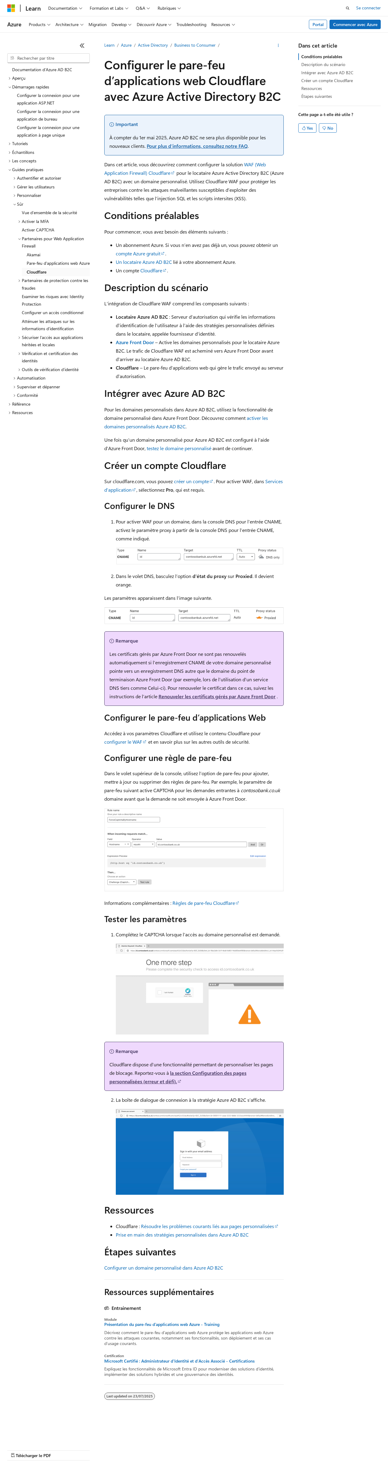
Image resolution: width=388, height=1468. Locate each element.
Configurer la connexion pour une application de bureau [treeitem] (48, 115)
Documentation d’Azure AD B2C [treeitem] (42, 69)
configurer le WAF (123, 742)
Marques (50, 1450)
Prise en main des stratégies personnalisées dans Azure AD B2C (182, 1234)
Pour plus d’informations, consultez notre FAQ (197, 146)
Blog (143, 1441)
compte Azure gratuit (138, 253)
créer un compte (191, 481)
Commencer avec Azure (355, 24)
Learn (109, 45)
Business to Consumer (195, 45)
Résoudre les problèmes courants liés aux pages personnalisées (207, 1226)
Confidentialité (204, 1441)
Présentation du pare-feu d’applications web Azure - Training (161, 1324)
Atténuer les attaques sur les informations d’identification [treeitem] (48, 325)
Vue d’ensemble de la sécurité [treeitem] (49, 212)
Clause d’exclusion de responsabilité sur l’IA (47, 1441)
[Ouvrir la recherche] (348, 8)
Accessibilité (18, 1450)
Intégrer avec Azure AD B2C (327, 72)
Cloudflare (151, 270)
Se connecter (368, 8)
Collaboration (171, 1441)
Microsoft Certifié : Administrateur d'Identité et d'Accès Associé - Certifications (179, 1361)
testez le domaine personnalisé (179, 448)
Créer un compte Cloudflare (327, 80)
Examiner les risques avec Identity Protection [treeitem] (53, 300)
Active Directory (153, 45)
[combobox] (48, 58)
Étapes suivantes (316, 96)
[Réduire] (82, 45)
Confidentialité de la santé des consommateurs (272, 1441)
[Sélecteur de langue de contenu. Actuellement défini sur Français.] (21, 1427)
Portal (318, 24)
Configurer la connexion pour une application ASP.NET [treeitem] (48, 99)
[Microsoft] (11, 8)
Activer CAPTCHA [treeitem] (38, 230)
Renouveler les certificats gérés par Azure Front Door (217, 696)
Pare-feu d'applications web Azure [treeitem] (58, 263)
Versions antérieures (113, 1441)
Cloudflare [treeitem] (36, 272)
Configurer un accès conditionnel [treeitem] (52, 312)
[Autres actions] (278, 45)
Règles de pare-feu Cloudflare (203, 903)
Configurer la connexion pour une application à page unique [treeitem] (48, 131)
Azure (126, 45)
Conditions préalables (321, 56)
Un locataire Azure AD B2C (144, 262)
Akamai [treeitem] (33, 254)
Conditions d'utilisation (349, 1441)
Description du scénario (323, 64)
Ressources (311, 88)
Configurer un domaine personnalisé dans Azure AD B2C (163, 1267)
